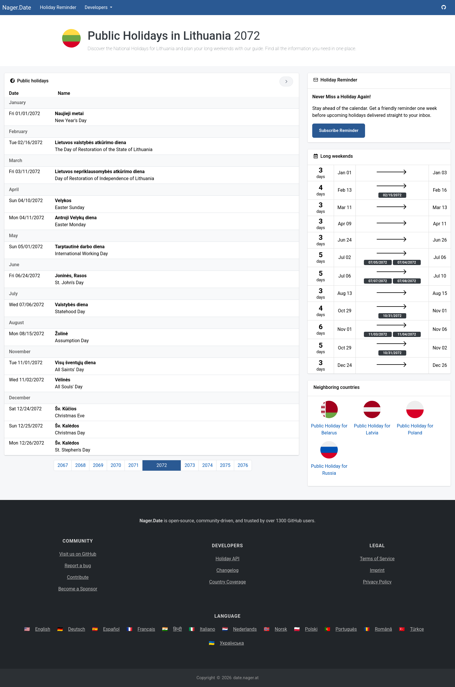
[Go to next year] (286, 81)
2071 (133, 465)
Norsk (281, 629)
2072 (161, 465)
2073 (190, 465)
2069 (98, 465)
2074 (207, 465)
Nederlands (245, 629)
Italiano (207, 629)
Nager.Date (16, 7)
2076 (243, 465)
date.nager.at (246, 677)
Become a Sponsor (77, 589)
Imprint (377, 570)
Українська (232, 643)
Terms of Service (377, 558)
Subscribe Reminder (338, 130)
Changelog (227, 570)
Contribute (78, 577)
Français (146, 629)
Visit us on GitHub (77, 554)
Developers (97, 7)
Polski (311, 629)
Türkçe (417, 629)
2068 (80, 465)
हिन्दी (177, 629)
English (42, 629)
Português (346, 629)
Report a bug (78, 565)
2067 (62, 465)
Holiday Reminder (58, 7)
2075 (225, 465)
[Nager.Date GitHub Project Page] (444, 7)
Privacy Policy (377, 582)
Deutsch (76, 629)
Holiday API (227, 558)
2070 (116, 465)
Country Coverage (227, 582)
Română (383, 629)
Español (111, 629)
